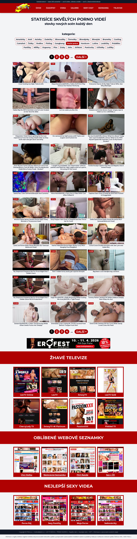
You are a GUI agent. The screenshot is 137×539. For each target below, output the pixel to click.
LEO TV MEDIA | (51, 532)
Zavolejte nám (83, 532)
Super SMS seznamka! (54, 1)
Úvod (38, 8)
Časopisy (50, 8)
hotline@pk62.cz (39, 532)
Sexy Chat (88, 8)
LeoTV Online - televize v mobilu (71, 1)
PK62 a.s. (29, 532)
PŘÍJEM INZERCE (62, 532)
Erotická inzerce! (41, 1)
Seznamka (103, 8)
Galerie (75, 8)
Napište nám (73, 532)
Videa (63, 8)
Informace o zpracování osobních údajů (105, 532)
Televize (117, 8)
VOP (90, 532)
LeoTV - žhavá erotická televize (91, 1)
